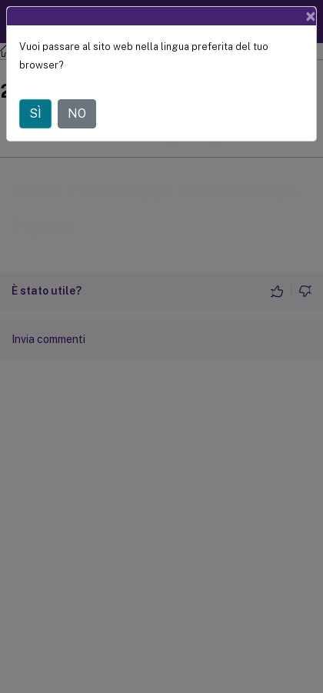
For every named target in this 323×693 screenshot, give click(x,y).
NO (77, 113)
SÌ (35, 113)
